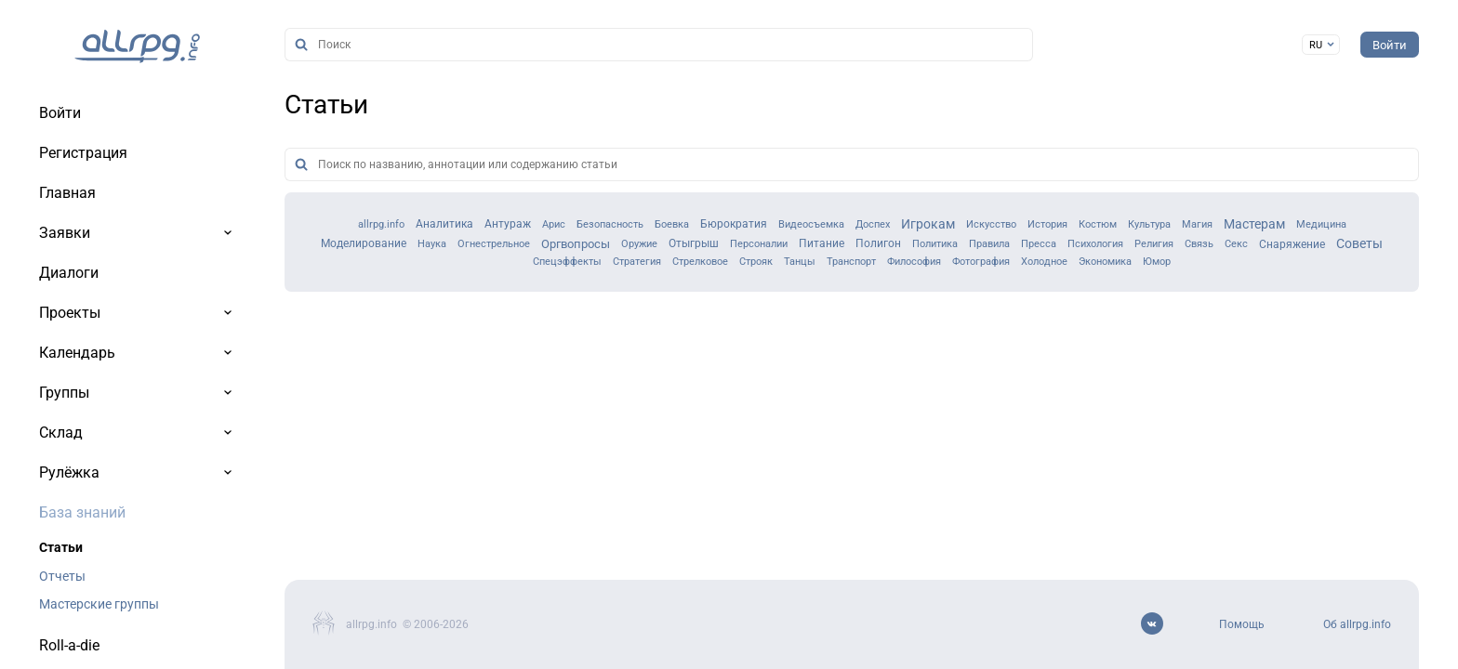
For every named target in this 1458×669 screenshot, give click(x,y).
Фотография (981, 262)
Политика (935, 244)
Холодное (1044, 262)
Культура (1149, 224)
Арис (553, 224)
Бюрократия (733, 223)
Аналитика (444, 223)
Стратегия (637, 262)
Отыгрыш (694, 243)
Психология (1095, 244)
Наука (432, 244)
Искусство (991, 224)
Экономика (1105, 262)
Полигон (878, 243)
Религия (1153, 244)
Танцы (799, 262)
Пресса (1038, 244)
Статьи (61, 547)
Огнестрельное (493, 244)
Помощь (1242, 624)
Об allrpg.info (1357, 624)
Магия (1197, 224)
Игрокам (928, 223)
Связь (1199, 244)
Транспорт (851, 262)
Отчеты (62, 576)
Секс (1236, 244)
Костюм (1098, 224)
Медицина (1321, 224)
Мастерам (1254, 223)
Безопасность (610, 224)
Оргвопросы (575, 244)
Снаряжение (1292, 244)
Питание (821, 243)
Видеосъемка (811, 224)
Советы (1359, 243)
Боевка (672, 224)
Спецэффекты (567, 262)
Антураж (507, 223)
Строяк (756, 262)
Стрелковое (700, 262)
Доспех (872, 224)
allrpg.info (381, 224)
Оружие (639, 244)
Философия (914, 262)
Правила (989, 244)
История (1047, 224)
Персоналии (759, 244)
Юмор (1157, 262)
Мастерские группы (99, 604)
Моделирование (363, 243)
